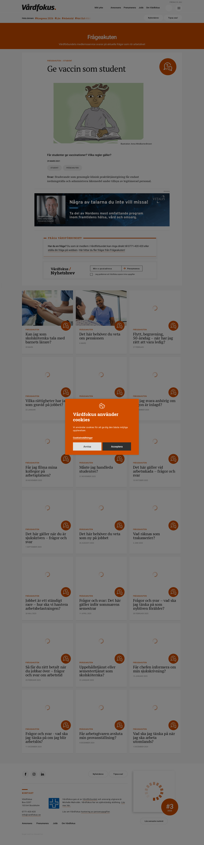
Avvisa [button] (87, 446)
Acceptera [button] (117, 446)
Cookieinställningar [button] (83, 437)
